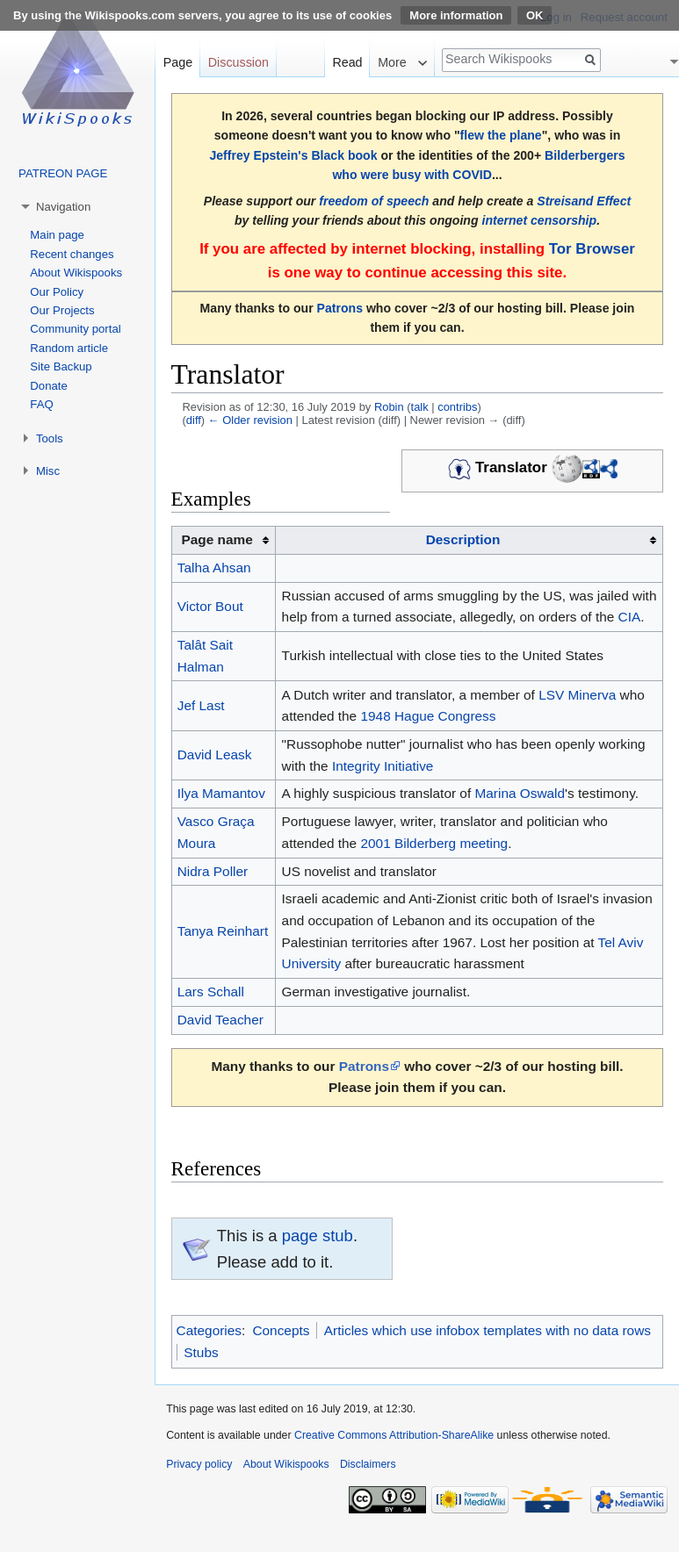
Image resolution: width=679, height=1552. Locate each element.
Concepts (280, 1330)
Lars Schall (210, 991)
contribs (457, 406)
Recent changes (71, 254)
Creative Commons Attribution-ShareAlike (394, 1435)
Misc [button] (48, 471)
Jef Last (201, 705)
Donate (49, 385)
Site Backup (60, 366)
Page (177, 62)
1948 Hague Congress (427, 715)
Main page (57, 234)
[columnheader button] (469, 541)
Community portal (75, 328)
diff (193, 420)
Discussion (238, 62)
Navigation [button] (63, 206)
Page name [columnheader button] (216, 539)
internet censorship (538, 220)
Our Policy (56, 291)
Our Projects (62, 310)
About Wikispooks (76, 272)
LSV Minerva (577, 694)
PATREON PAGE (62, 173)
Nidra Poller (212, 871)
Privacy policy (199, 1464)
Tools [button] (49, 438)
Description (463, 539)
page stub (317, 1235)
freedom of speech (374, 201)
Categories (209, 1330)
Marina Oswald (519, 793)
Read (347, 62)
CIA (629, 616)
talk (420, 406)
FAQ (41, 404)
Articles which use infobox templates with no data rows (487, 1330)
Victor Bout (210, 606)
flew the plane (501, 135)
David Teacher (220, 1019)
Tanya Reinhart (223, 930)
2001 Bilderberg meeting (434, 843)
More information (455, 15)
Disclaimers (368, 1464)
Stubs (201, 1352)
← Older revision (250, 420)
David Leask (214, 754)
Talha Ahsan (214, 567)
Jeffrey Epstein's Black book (293, 155)
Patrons (340, 308)
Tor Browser (592, 249)
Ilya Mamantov (221, 793)
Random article (69, 348)
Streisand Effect (584, 201)
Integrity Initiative (382, 765)
